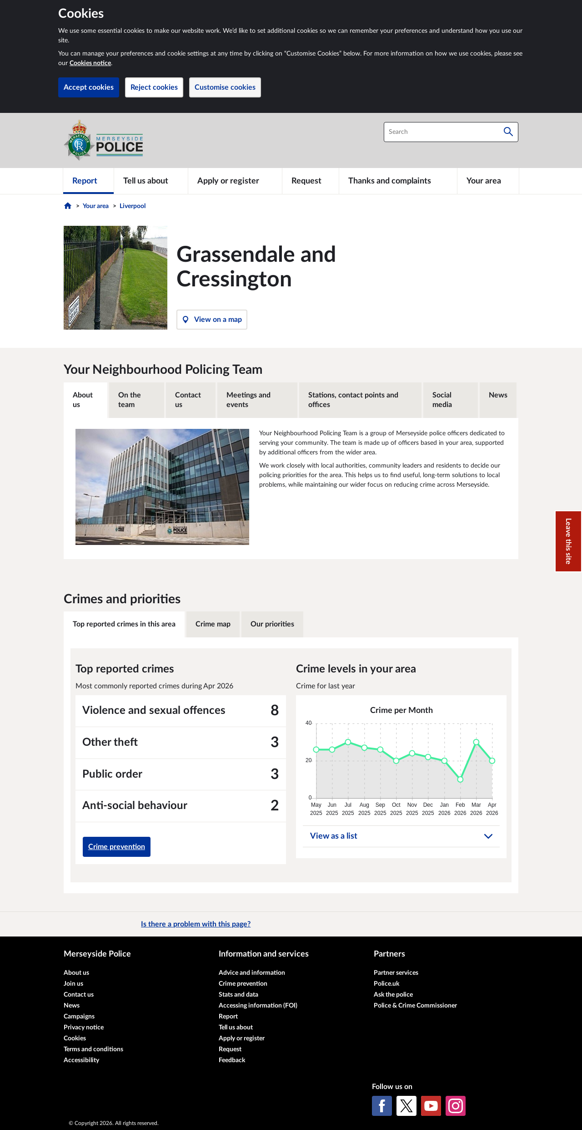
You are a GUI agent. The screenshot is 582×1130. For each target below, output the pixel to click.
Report (228, 1016)
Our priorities (272, 624)
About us (83, 400)
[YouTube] (431, 1106)
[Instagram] (456, 1106)
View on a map (212, 319)
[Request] (310, 180)
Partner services (396, 973)
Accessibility (81, 1060)
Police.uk (386, 984)
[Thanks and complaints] (398, 180)
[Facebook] (382, 1106)
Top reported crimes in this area (124, 624)
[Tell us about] (151, 180)
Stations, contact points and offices (353, 400)
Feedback (232, 1060)
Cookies (75, 1038)
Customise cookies (225, 87)
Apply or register (242, 1038)
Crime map (213, 624)
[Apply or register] (234, 180)
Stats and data (238, 995)
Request (230, 1049)
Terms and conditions (93, 1049)
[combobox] (451, 132)
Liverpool (133, 206)
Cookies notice (90, 63)
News (498, 395)
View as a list (401, 836)
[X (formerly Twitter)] (406, 1106)
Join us (73, 984)
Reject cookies (154, 87)
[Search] (508, 132)
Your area (96, 206)
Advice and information (252, 973)
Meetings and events (248, 400)
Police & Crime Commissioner (415, 1006)
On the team (129, 400)
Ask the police (393, 995)
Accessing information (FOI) (258, 1006)
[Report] (88, 180)
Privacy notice (84, 1027)
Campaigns (79, 1016)
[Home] (69, 208)
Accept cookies (89, 87)
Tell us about (236, 1027)
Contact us (188, 400)
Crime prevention (116, 846)
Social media (442, 400)
